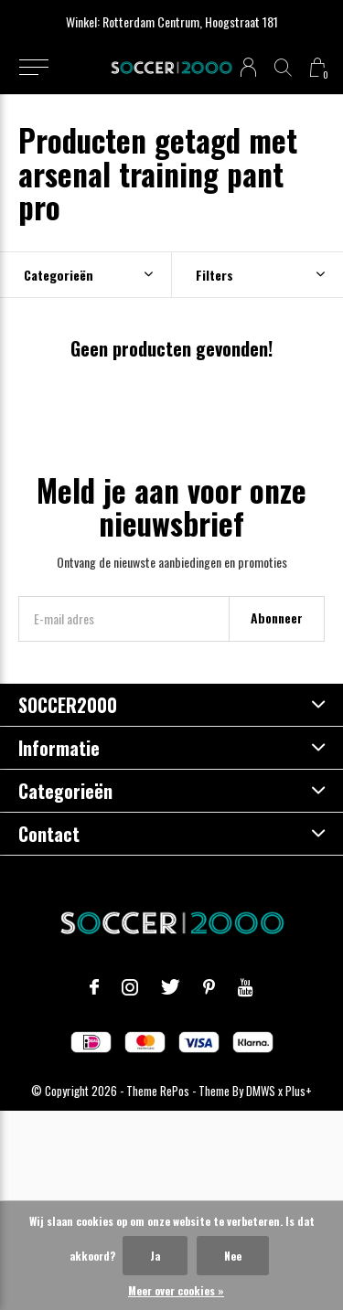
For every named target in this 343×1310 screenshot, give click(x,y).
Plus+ (298, 1090)
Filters (214, 274)
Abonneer (277, 617)
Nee (232, 1255)
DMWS (260, 1090)
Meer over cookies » (176, 1290)
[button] (33, 67)
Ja (155, 1255)
